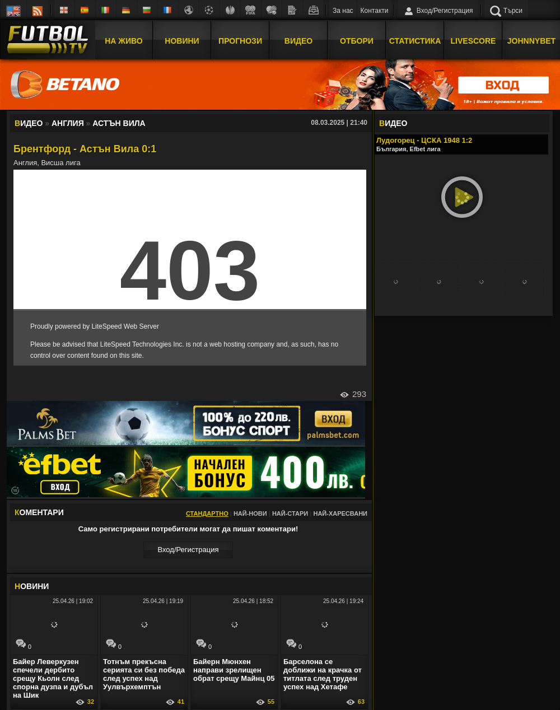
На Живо (123, 40)
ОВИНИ (32, 586)
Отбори (357, 40)
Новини (182, 40)
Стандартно (207, 513)
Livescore (473, 40)
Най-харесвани (340, 513)
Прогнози (240, 40)
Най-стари (290, 513)
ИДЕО (393, 123)
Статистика (415, 40)
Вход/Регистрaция (187, 549)
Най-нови (250, 513)
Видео (298, 40)
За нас (343, 11)
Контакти (375, 11)
